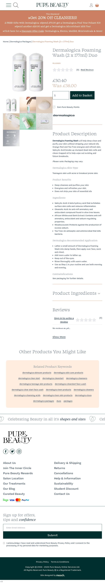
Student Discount (66, 488)
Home (6, 41)
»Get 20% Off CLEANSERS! (52, 17)
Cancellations (63, 473)
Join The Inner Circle (17, 468)
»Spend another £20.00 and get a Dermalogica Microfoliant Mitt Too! (53, 26)
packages (68, 401)
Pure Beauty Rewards (18, 473)
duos (59, 401)
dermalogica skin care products (68, 372)
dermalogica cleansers (76, 378)
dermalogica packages (43, 401)
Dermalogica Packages (20, 41)
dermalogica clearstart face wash (70, 384)
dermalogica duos (83, 395)
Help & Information (67, 478)
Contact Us (62, 494)
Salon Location (13, 478)
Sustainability (63, 483)
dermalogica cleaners (84, 389)
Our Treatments (14, 483)
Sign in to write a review (64, 319)
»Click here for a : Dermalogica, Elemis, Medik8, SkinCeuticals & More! (52, 31)
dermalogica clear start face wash (27, 389)
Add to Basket (82, 95)
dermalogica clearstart (53, 378)
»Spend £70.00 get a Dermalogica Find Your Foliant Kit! (70, 22)
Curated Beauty (14, 494)
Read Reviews (87, 69)
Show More (59, 336)
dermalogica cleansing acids (27, 395)
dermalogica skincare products (36, 372)
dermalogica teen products (58, 389)
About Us (9, 463)
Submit (53, 535)
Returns (59, 468)
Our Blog (9, 488)
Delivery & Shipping (67, 463)
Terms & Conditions (60, 561)
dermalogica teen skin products (57, 395)
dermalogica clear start (29, 378)
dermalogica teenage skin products (36, 384)
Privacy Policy (42, 561)
